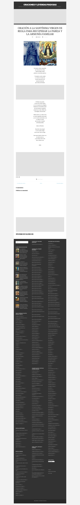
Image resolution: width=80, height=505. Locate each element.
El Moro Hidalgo (34, 378)
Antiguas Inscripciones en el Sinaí (37, 451)
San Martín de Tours (51, 379)
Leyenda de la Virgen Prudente (37, 422)
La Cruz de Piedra (35, 400)
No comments (45, 36)
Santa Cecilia (50, 411)
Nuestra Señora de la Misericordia (53, 304)
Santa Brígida (18, 377)
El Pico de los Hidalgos (36, 383)
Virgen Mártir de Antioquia (52, 444)
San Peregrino (50, 396)
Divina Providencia (51, 272)
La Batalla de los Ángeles (20, 324)
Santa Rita (50, 421)
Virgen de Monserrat (35, 337)
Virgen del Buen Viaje (35, 358)
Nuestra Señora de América (52, 293)
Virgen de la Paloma (35, 349)
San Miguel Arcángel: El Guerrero (21, 489)
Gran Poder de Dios (51, 278)
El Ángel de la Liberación (20, 458)
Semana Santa (18, 441)
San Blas (49, 345)
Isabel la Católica (18, 322)
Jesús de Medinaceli (51, 281)
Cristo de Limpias (51, 267)
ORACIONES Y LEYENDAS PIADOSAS (40, 4)
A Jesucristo (50, 253)
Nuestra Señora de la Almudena (37, 281)
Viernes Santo (18, 444)
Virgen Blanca (34, 322)
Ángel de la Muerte (19, 491)
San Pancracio (50, 389)
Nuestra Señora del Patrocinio (37, 309)
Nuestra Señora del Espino (52, 311)
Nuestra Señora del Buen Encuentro (54, 308)
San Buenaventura (19, 349)
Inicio (41, 183)
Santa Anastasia (18, 370)
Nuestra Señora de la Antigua (36, 283)
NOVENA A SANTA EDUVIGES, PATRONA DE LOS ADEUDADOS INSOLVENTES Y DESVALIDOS (21, 257)
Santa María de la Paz (19, 407)
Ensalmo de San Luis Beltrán (53, 274)
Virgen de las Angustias (36, 351)
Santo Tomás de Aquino (52, 435)
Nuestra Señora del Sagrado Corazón (54, 318)
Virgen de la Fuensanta (35, 345)
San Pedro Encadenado (52, 393)
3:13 (33, 36)
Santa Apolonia (18, 372)
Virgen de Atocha (35, 329)
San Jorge (49, 365)
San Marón (50, 381)
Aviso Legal (50, 473)
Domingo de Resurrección (20, 434)
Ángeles (17, 493)
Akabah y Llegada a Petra (36, 449)
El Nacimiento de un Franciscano (37, 379)
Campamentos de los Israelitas (37, 453)
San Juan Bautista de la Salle (52, 368)
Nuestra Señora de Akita (36, 267)
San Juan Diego (50, 370)
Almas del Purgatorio (51, 258)
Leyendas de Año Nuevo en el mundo (38, 430)
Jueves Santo (18, 436)
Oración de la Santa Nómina (52, 329)
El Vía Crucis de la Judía (36, 389)
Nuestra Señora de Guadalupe (53, 298)
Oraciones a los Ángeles (20, 488)
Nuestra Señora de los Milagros (37, 291)
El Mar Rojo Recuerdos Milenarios (37, 459)
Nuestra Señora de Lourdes (36, 272)
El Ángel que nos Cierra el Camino (21, 471)
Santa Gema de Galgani (52, 416)
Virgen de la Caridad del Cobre (53, 449)
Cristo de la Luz (34, 255)
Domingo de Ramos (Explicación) (21, 433)
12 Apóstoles (50, 243)
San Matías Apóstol (51, 384)
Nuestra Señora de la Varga (36, 288)
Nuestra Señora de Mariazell (36, 276)
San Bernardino (50, 343)
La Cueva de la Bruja (35, 401)
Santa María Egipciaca (19, 405)
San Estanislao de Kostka (52, 358)
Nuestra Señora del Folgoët (36, 305)
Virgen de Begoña (35, 331)
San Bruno (50, 347)
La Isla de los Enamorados (36, 405)
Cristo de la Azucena (35, 253)
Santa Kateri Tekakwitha (20, 402)
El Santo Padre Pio (19, 320)
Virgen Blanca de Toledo (36, 324)
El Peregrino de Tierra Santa (36, 381)
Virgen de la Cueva (35, 342)
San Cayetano (50, 349)
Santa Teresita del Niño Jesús (20, 418)
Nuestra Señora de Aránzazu (53, 295)
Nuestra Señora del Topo (52, 323)
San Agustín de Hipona (19, 332)
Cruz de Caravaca (51, 271)
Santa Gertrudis (50, 418)
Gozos (49, 276)
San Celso (49, 350)
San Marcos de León (51, 375)
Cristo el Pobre (50, 269)
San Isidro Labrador (51, 361)
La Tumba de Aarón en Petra (36, 464)
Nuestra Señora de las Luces (36, 290)
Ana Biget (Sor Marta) (19, 316)
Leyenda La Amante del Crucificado (37, 414)
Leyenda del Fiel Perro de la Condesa (38, 426)
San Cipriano (50, 354)
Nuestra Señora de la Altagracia (53, 302)
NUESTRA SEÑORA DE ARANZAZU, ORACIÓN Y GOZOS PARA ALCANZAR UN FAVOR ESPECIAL (22, 270)
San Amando (50, 338)
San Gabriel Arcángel (51, 359)
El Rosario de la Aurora (36, 388)
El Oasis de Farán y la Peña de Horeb (38, 461)
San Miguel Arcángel (51, 386)
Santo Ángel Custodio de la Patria (21, 421)
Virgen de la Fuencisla (35, 344)
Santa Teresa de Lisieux (19, 416)
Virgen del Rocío (51, 455)
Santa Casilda (50, 409)
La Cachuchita (34, 391)
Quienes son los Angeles (20, 330)
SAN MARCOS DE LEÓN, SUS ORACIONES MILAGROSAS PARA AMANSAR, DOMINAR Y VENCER (22, 300)
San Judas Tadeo (51, 373)
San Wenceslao (50, 403)
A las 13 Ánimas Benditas (52, 256)
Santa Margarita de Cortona (20, 404)
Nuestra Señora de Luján (52, 300)
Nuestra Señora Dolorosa (52, 288)
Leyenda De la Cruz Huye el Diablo (37, 412)
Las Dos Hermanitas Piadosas (37, 408)
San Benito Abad (51, 342)
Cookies (49, 469)
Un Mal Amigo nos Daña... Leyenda (37, 440)
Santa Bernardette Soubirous (53, 405)
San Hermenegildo (19, 354)
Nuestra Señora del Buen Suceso (37, 301)
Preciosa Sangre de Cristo (52, 331)
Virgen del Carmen (51, 453)
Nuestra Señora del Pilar (52, 316)
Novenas (49, 286)
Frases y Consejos (19, 484)
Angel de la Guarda (51, 260)
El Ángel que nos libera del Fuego (21, 479)
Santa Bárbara (50, 407)
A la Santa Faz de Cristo (52, 255)
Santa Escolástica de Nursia (20, 388)
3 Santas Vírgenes (51, 249)
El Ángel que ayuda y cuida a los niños (22, 462)
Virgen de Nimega (35, 338)
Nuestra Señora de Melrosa (36, 277)
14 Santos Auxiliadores (52, 245)
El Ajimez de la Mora (35, 371)
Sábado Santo (18, 443)
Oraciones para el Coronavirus (37, 244)
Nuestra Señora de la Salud (36, 286)
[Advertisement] (40, 16)
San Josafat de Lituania (19, 356)
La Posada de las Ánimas (36, 407)
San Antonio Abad (19, 338)
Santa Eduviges (50, 412)
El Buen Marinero (35, 372)
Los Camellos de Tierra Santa (37, 466)
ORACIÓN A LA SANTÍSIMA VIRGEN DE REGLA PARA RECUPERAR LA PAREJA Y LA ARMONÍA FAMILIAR (40, 31)
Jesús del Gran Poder (51, 283)
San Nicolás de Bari (19, 361)
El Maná (33, 457)
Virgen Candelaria (51, 439)
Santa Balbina (18, 374)
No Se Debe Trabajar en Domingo (37, 436)
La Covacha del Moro (35, 398)
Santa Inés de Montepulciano (53, 419)
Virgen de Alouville (35, 328)
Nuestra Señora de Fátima (52, 297)
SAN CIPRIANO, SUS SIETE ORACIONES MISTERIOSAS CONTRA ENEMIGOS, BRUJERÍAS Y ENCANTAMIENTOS (22, 277)
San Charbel (50, 352)
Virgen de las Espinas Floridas (37, 352)
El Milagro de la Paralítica (36, 374)
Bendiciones (50, 264)
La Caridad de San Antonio (20, 326)
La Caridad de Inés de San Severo (37, 396)
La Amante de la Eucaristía (36, 258)
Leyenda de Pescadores (36, 420)
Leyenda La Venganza (35, 418)
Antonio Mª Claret (51, 262)
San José (49, 366)
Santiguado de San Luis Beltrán (53, 423)
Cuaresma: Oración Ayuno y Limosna (21, 430)
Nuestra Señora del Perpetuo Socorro (38, 311)
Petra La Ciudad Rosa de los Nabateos (38, 469)
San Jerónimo (50, 363)
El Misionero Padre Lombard (36, 376)
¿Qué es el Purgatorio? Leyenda (37, 442)
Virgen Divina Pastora (51, 441)
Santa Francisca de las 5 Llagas (53, 414)
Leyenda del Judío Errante (36, 260)
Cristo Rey (50, 265)
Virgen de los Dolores (35, 354)
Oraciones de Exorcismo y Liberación (54, 326)
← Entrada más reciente (20, 183)
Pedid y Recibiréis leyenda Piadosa (37, 438)
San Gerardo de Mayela (19, 352)
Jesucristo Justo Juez (51, 279)
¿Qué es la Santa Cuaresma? (20, 446)
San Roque (50, 400)
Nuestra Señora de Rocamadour (37, 279)
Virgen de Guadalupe (51, 446)
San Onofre (50, 388)
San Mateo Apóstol (51, 382)
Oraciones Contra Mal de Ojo (53, 324)
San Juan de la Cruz (51, 372)
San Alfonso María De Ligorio (20, 336)
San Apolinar (50, 340)
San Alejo (49, 336)
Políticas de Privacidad (52, 471)
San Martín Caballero (51, 377)
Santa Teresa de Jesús (19, 414)
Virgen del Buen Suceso (36, 356)
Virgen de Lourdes (35, 335)
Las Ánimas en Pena (35, 410)
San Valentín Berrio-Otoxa (20, 368)
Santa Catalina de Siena (19, 382)
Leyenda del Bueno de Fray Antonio (37, 424)
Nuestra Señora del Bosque (36, 296)
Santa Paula (18, 409)
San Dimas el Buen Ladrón (52, 356)
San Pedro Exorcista (51, 395)
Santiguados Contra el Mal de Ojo (53, 425)
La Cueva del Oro (34, 403)
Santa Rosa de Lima (19, 412)
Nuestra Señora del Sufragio (52, 321)
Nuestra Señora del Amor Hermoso (54, 305)
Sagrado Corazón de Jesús (52, 333)
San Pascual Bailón (19, 365)
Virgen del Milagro (35, 361)
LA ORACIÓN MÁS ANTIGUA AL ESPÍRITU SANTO (24, 283)
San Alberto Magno (51, 335)
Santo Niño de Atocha (51, 428)
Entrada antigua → (60, 183)
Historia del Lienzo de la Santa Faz (37, 257)
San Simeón (50, 402)
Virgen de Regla (39, 179)
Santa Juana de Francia (19, 398)
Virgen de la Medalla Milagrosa (53, 451)
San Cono (17, 351)
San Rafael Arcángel (51, 398)
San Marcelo (18, 359)
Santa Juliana (18, 400)
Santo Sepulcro (50, 432)
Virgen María (50, 442)
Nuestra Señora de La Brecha (36, 270)
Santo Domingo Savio (51, 426)
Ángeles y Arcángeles (19, 423)
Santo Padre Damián (51, 430)
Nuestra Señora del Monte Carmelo (54, 313)
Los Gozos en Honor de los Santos (54, 285)
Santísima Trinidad (51, 437)
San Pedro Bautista (51, 391)
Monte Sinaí (34, 468)
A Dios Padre (50, 251)
